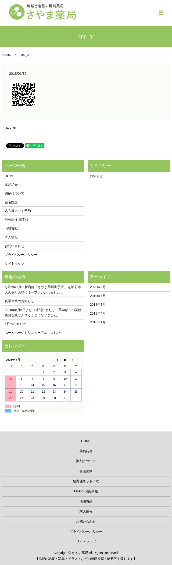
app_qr (11, 127)
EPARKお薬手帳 (17, 220)
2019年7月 (98, 296)
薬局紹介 (11, 184)
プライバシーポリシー (21, 254)
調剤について (14, 193)
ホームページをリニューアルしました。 (34, 333)
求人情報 (11, 237)
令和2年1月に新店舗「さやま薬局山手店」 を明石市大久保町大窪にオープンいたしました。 (43, 289)
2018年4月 (98, 313)
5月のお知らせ (15, 324)
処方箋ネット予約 (18, 211)
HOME (6, 54)
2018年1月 (98, 322)
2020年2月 (98, 287)
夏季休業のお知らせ (19, 301)
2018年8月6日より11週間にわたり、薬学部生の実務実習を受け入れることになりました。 (43, 312)
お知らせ (96, 176)
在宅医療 (11, 202)
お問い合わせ (14, 246)
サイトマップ (14, 263)
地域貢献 (11, 228)
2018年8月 (98, 304)
